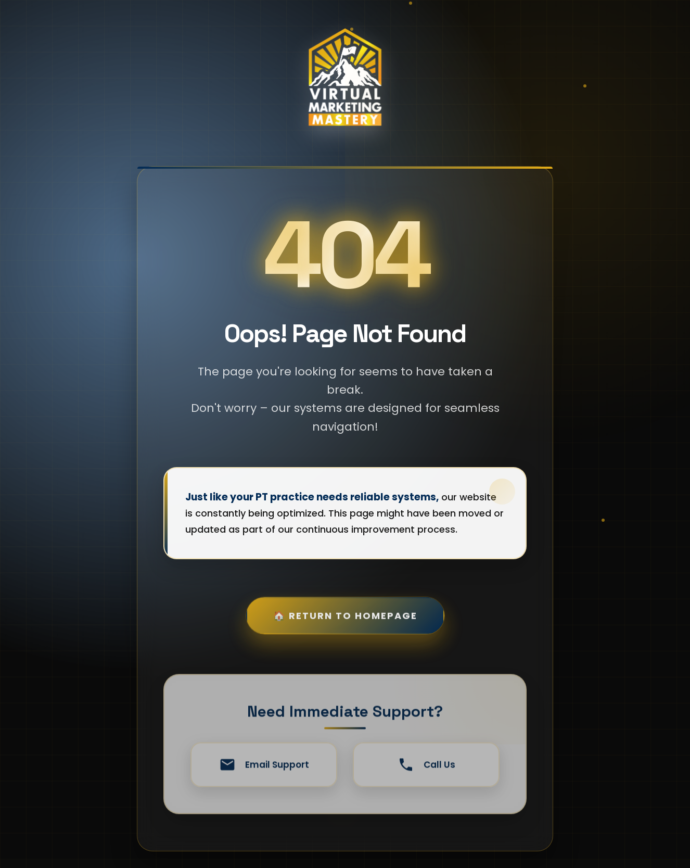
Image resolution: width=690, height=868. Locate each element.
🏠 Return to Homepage (345, 626)
